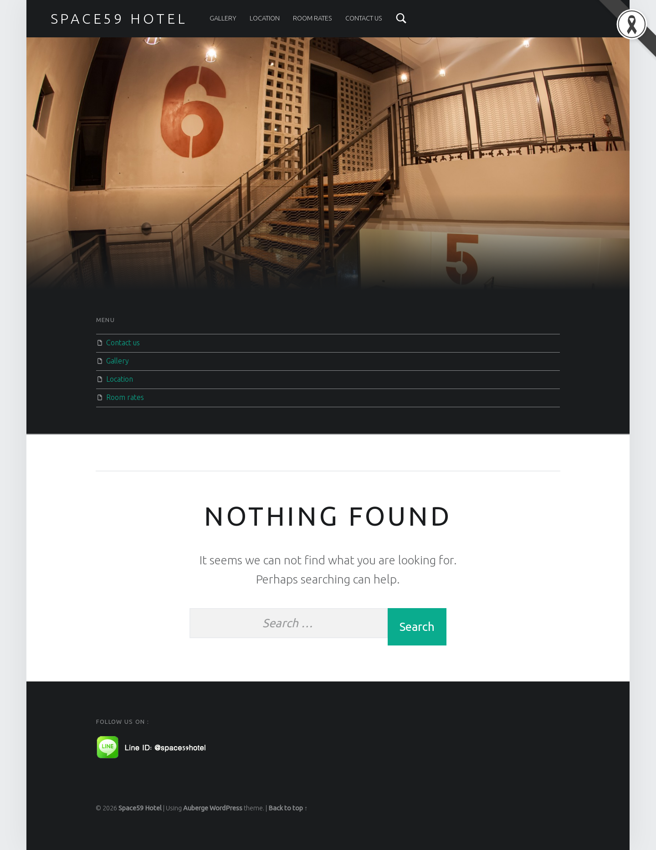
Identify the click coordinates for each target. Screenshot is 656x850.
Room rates (312, 18)
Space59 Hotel (140, 808)
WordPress (226, 808)
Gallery (223, 18)
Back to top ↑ (288, 808)
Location (265, 18)
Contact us (363, 18)
